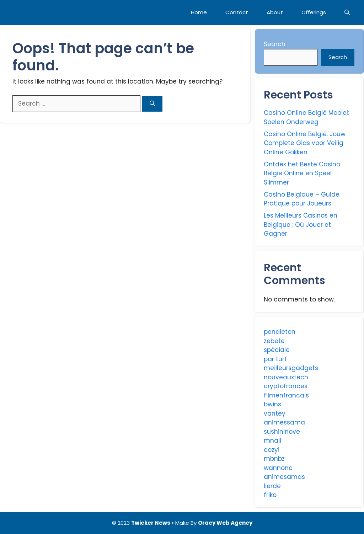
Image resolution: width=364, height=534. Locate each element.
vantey (274, 413)
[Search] (152, 104)
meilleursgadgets (291, 368)
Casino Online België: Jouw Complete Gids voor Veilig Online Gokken (305, 143)
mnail (272, 440)
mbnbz (274, 458)
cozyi (271, 449)
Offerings (313, 12)
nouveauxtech (286, 377)
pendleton (279, 331)
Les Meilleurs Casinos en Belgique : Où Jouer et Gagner (300, 224)
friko (270, 495)
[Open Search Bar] (347, 12)
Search (274, 44)
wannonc (278, 468)
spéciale (277, 350)
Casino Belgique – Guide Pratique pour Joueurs (301, 199)
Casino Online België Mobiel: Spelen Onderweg (306, 117)
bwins (272, 404)
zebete (274, 341)
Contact (236, 12)
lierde (272, 486)
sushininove (282, 431)
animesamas (284, 476)
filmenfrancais (286, 395)
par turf (275, 359)
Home (199, 12)
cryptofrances (285, 386)
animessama (284, 422)
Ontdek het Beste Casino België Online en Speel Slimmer (302, 173)
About (275, 12)
